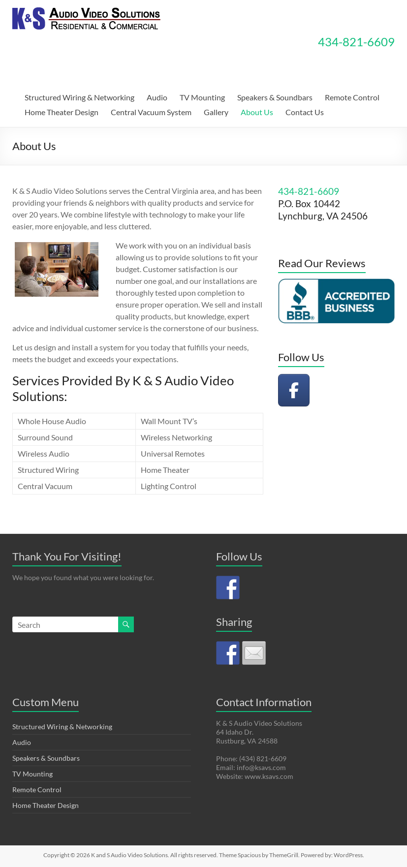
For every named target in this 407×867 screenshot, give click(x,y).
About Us (257, 112)
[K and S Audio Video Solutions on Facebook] (294, 390)
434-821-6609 (356, 41)
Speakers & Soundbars (275, 97)
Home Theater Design (61, 112)
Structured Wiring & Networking (79, 97)
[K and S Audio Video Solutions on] (328, 390)
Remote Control (352, 97)
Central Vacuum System (151, 112)
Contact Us (304, 112)
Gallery (216, 112)
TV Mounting (202, 97)
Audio (157, 97)
